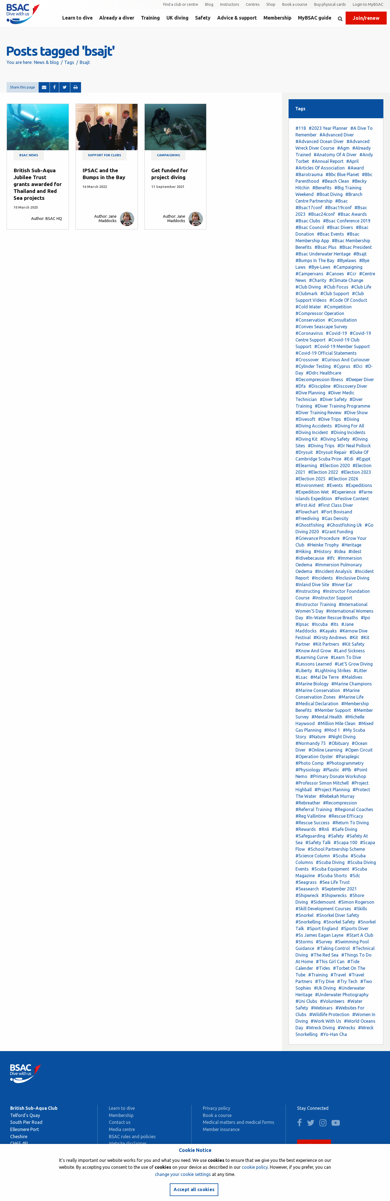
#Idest (354, 551)
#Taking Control (333, 948)
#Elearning (306, 465)
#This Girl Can (330, 961)
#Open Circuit (359, 749)
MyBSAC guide (314, 17)
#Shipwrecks (334, 895)
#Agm (343, 148)
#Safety (336, 835)
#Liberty (303, 670)
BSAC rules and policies (132, 1136)
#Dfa (300, 386)
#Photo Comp (309, 763)
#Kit (353, 637)
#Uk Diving (325, 987)
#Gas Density (335, 518)
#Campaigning (347, 267)
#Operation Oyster (314, 756)
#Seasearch (307, 888)
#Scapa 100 (345, 842)
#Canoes (335, 273)
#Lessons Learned (313, 663)
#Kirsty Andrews (330, 637)
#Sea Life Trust (334, 882)
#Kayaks (328, 630)
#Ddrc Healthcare (323, 372)
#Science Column (312, 855)
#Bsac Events (330, 233)
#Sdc (355, 875)
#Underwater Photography (342, 994)
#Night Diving (342, 736)
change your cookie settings (183, 1174)
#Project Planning (332, 789)
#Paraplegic (347, 756)
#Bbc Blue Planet (342, 174)
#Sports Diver (355, 928)
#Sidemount (323, 902)
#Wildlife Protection (329, 1014)
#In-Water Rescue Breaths (332, 617)
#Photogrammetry (345, 763)
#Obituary (339, 743)
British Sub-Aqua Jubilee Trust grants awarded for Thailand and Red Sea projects (38, 184)
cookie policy (255, 1167)
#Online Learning (325, 749)
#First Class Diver (335, 505)
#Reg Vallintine (310, 816)
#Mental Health (326, 716)
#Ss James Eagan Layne (319, 935)
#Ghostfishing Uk (344, 525)
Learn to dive (77, 17)
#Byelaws (346, 260)
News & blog (46, 62)
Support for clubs (104, 155)
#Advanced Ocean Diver (319, 141)
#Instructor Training (315, 604)
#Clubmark (306, 293)
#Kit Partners (326, 644)
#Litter (360, 670)
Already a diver (116, 17)
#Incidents (322, 577)
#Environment (309, 485)
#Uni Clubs (306, 1001)
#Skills (360, 908)
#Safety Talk (318, 842)
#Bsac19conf (338, 207)
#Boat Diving (329, 194)
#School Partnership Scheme (336, 849)
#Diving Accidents (313, 425)
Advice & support (237, 17)
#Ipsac (302, 624)
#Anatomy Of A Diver (335, 154)
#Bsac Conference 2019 (346, 220)
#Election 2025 (310, 478)
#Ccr (351, 273)
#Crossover (307, 359)
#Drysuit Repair (331, 452)
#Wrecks (346, 1027)
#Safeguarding (310, 835)
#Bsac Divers (340, 227)
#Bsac (341, 200)
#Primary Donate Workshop (338, 776)
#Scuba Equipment (330, 868)
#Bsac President (355, 247)
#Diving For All (349, 425)
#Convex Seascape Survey (321, 326)
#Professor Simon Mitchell (322, 782)
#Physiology (307, 769)
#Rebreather (307, 802)
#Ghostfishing (309, 525)
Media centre (122, 1129)
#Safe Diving (344, 829)
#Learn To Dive (346, 657)
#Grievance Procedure (317, 538)
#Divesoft (305, 419)
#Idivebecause (309, 558)
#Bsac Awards (352, 214)
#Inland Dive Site (312, 584)
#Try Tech (347, 981)
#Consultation (342, 319)
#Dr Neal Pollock (354, 445)
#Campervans (309, 273)
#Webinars (322, 1007)
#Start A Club (359, 935)
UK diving (177, 17)
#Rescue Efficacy (346, 816)
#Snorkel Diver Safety (337, 915)
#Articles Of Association (320, 167)
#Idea (340, 551)
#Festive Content (352, 498)
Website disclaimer (128, 1143)
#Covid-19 (336, 333)
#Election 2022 (323, 472)
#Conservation (310, 319)
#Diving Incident (311, 432)
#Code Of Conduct (348, 300)
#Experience (344, 491)
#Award (356, 167)
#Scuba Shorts (332, 875)
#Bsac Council (309, 227)
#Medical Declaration (316, 703)
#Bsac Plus (325, 247)
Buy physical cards (330, 4)
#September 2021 (339, 888)
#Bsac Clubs (307, 220)
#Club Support (334, 293)
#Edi (348, 458)
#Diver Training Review (318, 412)
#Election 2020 (335, 465)
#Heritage (351, 544)
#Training (318, 974)
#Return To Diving (350, 822)
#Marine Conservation (317, 690)
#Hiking (303, 551)
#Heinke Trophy (323, 544)
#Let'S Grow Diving (354, 663)
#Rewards (305, 829)
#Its (334, 624)
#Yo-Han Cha (333, 1034)
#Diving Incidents (348, 432)
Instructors (229, 4)
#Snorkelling (308, 921)
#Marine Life (351, 696)
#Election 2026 (343, 478)
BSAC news (28, 155)
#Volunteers (332, 1001)
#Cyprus (341, 366)
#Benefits (322, 187)
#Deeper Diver (360, 379)
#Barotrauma (309, 174)
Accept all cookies (194, 1189)
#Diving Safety (334, 439)
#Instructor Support (332, 597)
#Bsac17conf (308, 207)
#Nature (317, 736)
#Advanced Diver (336, 134)
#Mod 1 (332, 730)
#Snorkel (304, 915)
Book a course (294, 4)
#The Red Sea (324, 954)
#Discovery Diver (350, 386)
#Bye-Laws (319, 267)
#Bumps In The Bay (314, 260)
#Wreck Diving (320, 1027)
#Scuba (340, 855)
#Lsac (301, 677)
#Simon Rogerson (356, 902)
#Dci (357, 366)
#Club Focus (336, 286)
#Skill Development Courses (323, 908)
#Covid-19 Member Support (342, 346)
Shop (270, 4)
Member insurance (221, 1129)
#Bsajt (360, 253)
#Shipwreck (307, 895)
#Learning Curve (311, 657)
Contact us (120, 1122)
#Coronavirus (309, 333)
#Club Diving (308, 286)
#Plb (346, 769)
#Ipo (365, 617)
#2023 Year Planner (328, 128)
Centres (253, 4)
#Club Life (361, 286)
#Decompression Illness (319, 379)
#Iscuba (320, 624)
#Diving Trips (321, 445)
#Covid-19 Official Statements (326, 353)
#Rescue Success (312, 822)
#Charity (317, 280)
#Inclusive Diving (352, 577)
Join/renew (366, 18)
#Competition (338, 306)
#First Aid (305, 505)
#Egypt (363, 458)
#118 (300, 128)
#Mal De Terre (324, 677)
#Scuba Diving (330, 862)
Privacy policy (216, 1108)
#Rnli (324, 829)
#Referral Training (313, 809)
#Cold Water (308, 306)
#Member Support (332, 710)
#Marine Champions (351, 683)
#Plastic (331, 769)
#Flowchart (306, 511)
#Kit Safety (353, 644)
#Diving (351, 419)
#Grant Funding (337, 531)
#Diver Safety (333, 399)
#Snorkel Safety (339, 921)
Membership (277, 17)
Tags (69, 62)
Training (150, 17)
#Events (335, 485)
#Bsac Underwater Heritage (323, 253)
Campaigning (168, 155)
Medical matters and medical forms (238, 1122)
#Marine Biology (312, 683)
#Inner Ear (342, 584)
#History (322, 551)
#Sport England (322, 928)
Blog (209, 4)
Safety (203, 17)
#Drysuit (304, 452)
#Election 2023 (356, 472)
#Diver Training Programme (342, 405)
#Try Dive (324, 981)
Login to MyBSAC (368, 4)
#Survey (324, 941)
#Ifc (331, 558)
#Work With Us (326, 1021)
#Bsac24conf (321, 214)
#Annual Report (327, 161)
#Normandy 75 (310, 743)
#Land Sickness (349, 650)
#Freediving (307, 518)
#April (352, 161)
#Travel (338, 974)
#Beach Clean (335, 181)
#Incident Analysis (333, 571)
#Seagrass (306, 882)
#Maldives (351, 677)
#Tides (323, 968)
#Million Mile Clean (337, 723)
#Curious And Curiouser (346, 359)
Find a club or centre (180, 4)
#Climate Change (346, 280)
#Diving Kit (306, 439)
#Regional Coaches (354, 809)
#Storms (304, 941)
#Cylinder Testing (313, 366)
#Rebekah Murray (336, 796)
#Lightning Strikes (333, 670)
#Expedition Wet (312, 491)
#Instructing (307, 591)
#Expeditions (359, 485)
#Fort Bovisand (336, 511)
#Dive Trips (329, 419)
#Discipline (319, 386)
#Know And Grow (313, 650)
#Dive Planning (310, 392)
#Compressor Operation (319, 313)
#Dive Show (356, 412)
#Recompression (340, 802)
